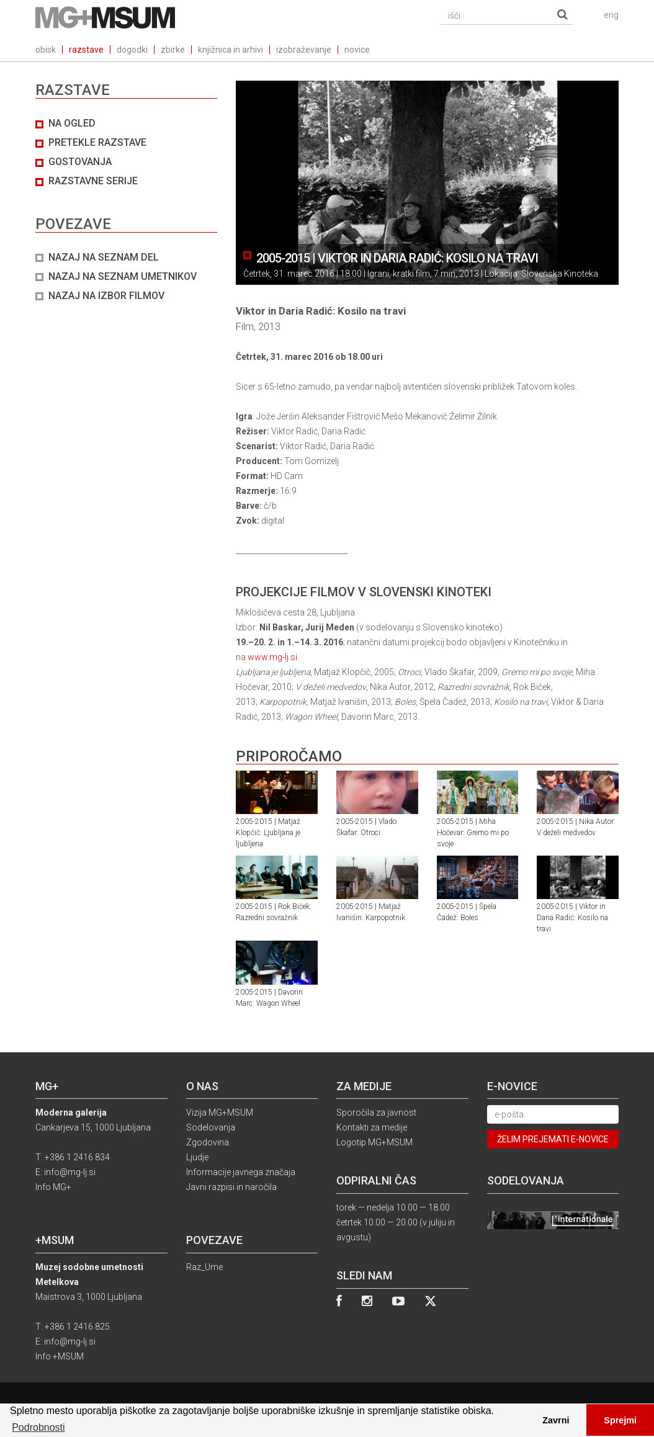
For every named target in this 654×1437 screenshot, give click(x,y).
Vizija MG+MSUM (219, 1112)
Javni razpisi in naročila (231, 1187)
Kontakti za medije (371, 1127)
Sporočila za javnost (376, 1112)
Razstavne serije (93, 181)
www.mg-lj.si (272, 657)
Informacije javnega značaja (240, 1172)
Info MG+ (53, 1187)
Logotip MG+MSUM (374, 1142)
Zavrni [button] (555, 1420)
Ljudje (197, 1157)
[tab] (126, 209)
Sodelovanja (210, 1127)
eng (611, 15)
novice (357, 50)
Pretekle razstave (97, 142)
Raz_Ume (204, 1267)
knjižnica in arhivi (230, 50)
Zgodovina (207, 1142)
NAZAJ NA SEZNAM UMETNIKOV (122, 276)
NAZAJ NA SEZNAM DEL (103, 257)
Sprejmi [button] (620, 1420)
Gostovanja (80, 162)
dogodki (132, 50)
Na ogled (72, 123)
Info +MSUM (59, 1356)
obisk (45, 50)
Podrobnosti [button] (38, 1427)
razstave (86, 50)
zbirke (173, 50)
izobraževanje (303, 50)
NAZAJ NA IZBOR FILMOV (106, 296)
